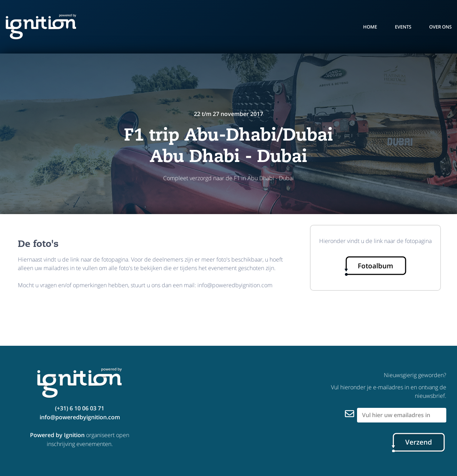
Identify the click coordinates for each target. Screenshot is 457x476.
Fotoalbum (375, 265)
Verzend (418, 442)
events (403, 27)
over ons (440, 27)
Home (370, 27)
